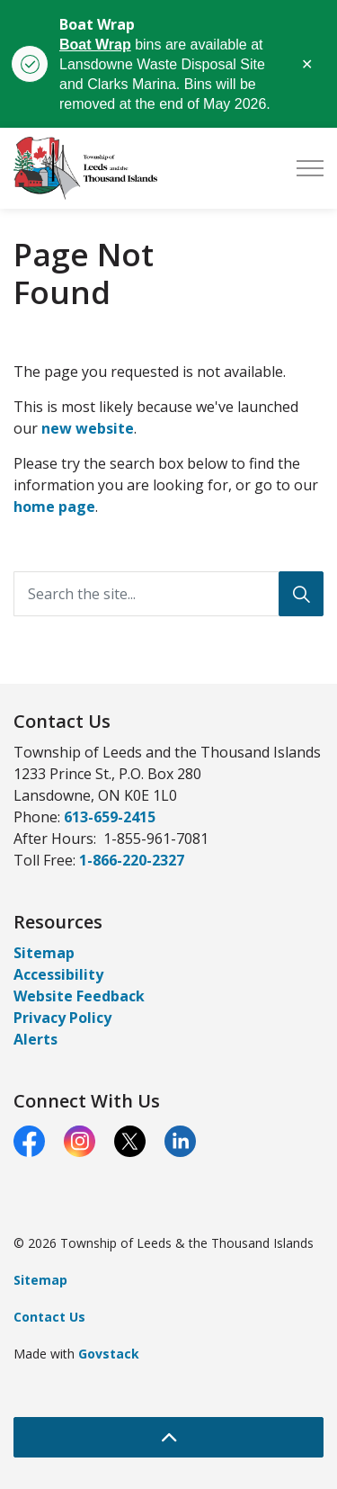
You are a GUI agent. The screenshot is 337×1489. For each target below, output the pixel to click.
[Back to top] (168, 1437)
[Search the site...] (168, 593)
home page (54, 506)
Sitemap (44, 953)
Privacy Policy (62, 1017)
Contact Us (49, 1316)
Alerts (35, 1039)
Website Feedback (79, 996)
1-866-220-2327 (131, 860)
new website (87, 428)
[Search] (301, 593)
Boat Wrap (95, 44)
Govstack (108, 1353)
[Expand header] (310, 168)
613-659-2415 (109, 817)
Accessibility (58, 974)
